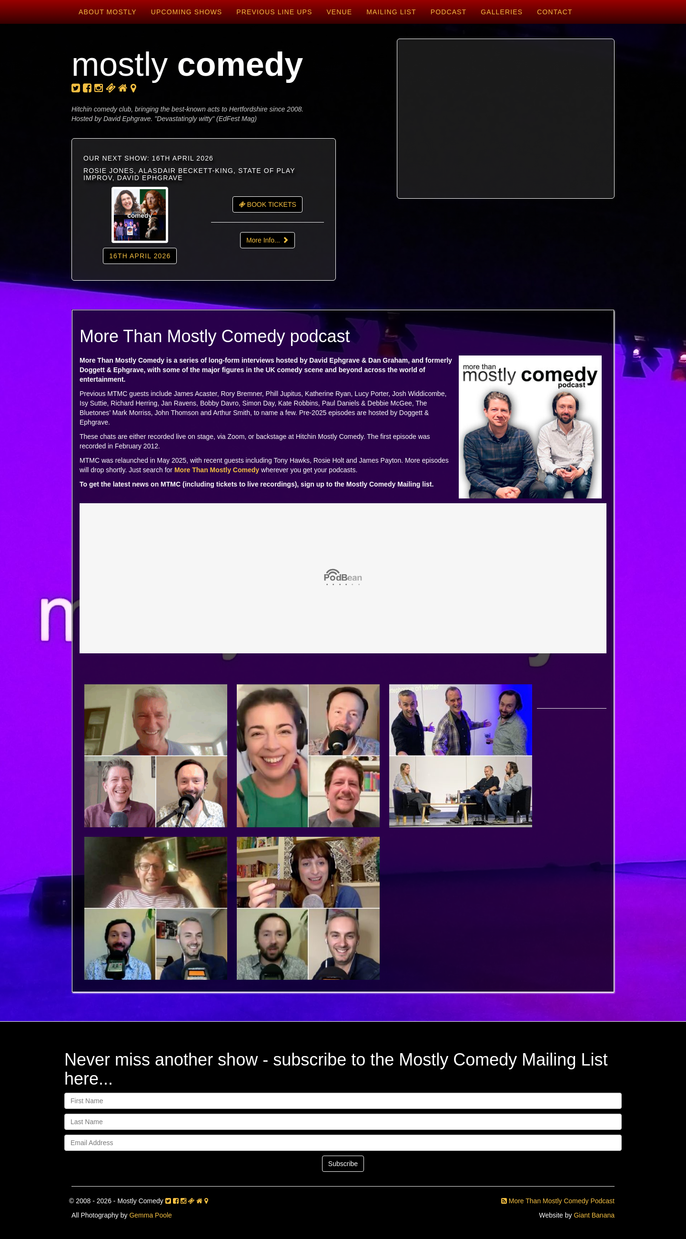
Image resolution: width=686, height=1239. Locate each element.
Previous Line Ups (274, 12)
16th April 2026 (140, 256)
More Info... (267, 240)
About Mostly (108, 12)
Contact (554, 12)
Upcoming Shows (186, 12)
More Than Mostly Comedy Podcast (558, 1201)
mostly (187, 64)
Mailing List (391, 12)
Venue (339, 12)
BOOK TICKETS (267, 204)
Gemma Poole (150, 1215)
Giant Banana (594, 1215)
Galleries (502, 12)
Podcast (449, 12)
